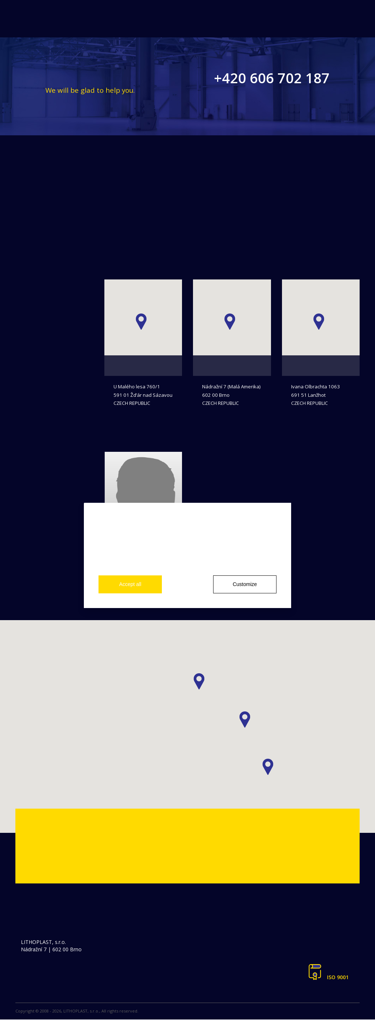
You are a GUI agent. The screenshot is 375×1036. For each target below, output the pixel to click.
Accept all (130, 584)
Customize (245, 584)
